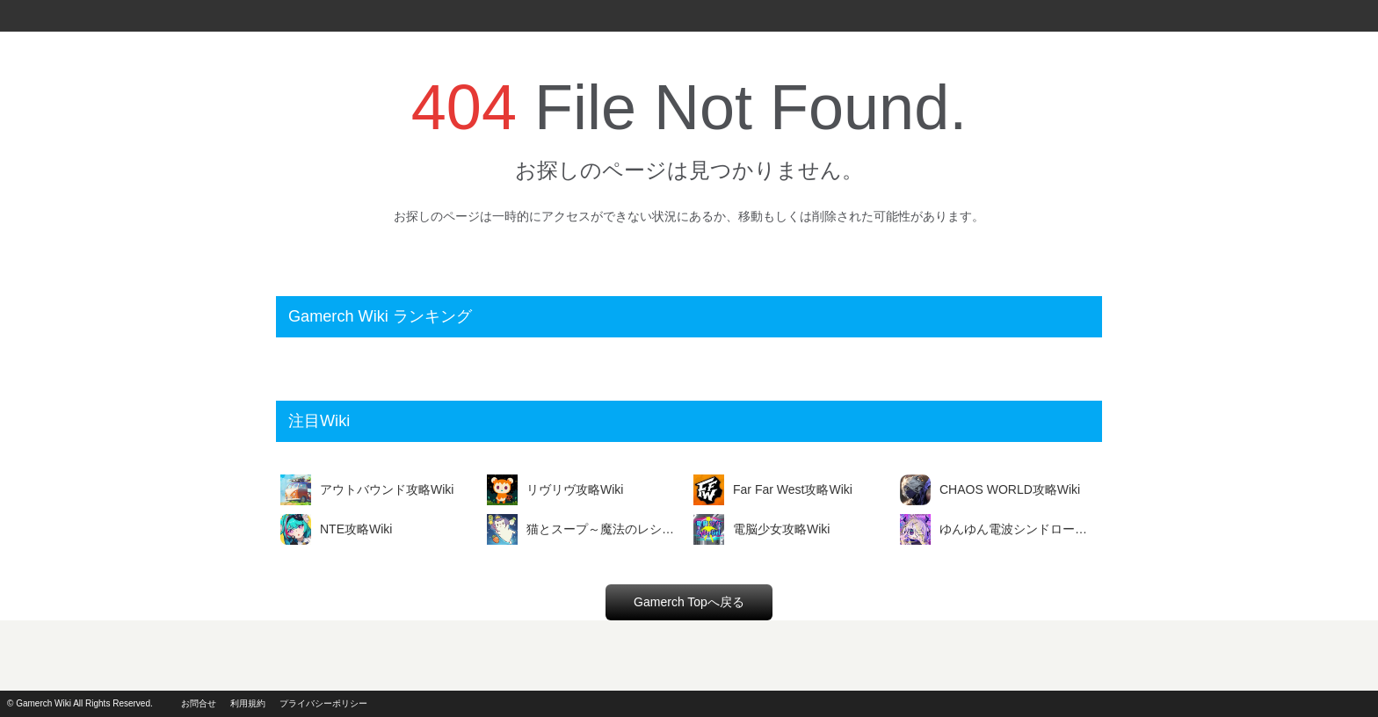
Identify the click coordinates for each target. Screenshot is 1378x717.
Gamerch (35, 16)
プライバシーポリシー (323, 703)
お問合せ (198, 703)
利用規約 (247, 703)
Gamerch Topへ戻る (689, 602)
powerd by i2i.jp (1314, 704)
